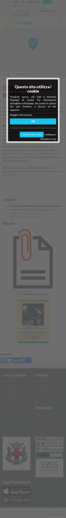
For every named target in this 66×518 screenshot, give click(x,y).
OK (33, 121)
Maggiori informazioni (21, 114)
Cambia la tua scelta (31, 134)
